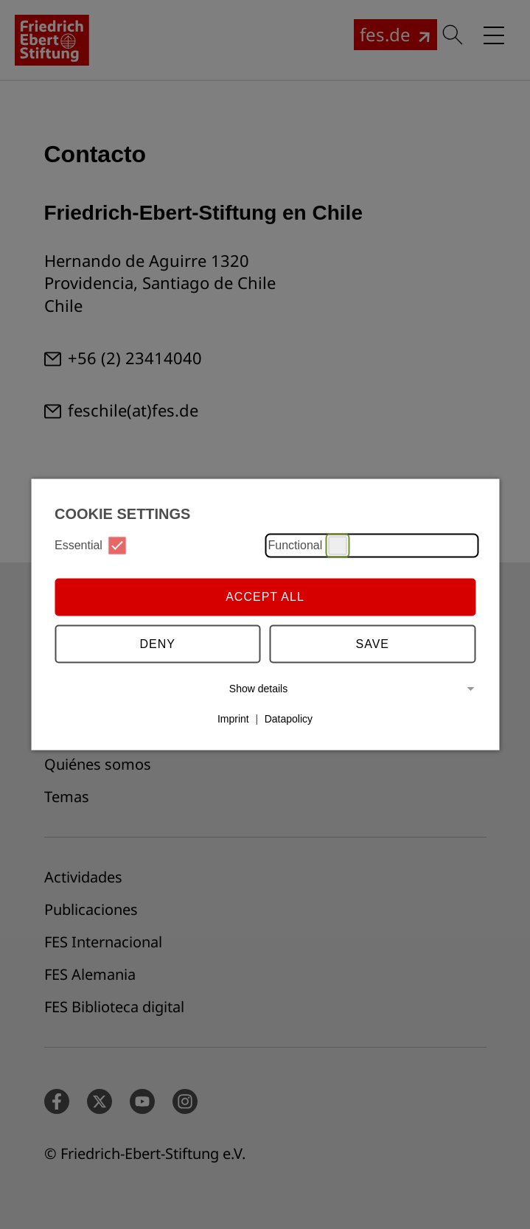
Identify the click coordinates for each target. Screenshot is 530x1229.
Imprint (233, 719)
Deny (157, 644)
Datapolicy (289, 719)
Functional (307, 545)
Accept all (265, 597)
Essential (91, 545)
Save (373, 644)
